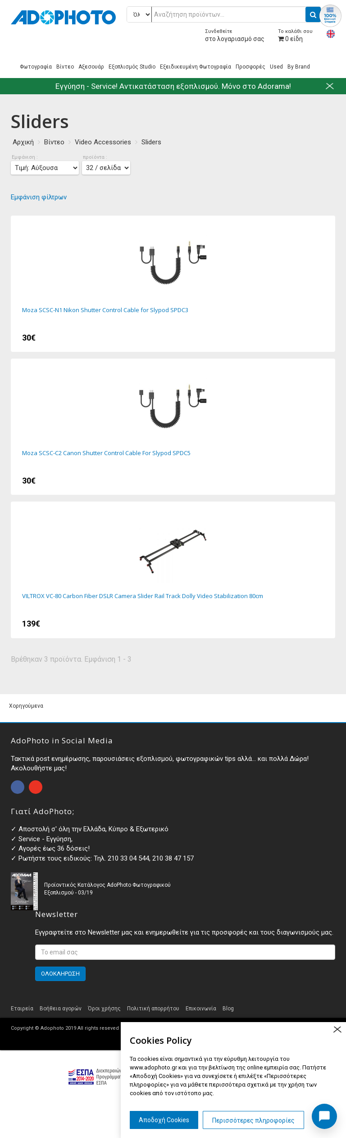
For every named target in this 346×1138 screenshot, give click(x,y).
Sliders (151, 142)
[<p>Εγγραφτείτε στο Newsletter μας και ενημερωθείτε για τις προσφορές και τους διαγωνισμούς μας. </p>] (185, 952)
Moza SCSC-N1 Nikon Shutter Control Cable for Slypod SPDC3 (173, 284)
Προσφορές (250, 67)
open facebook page (17, 787)
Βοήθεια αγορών (61, 1008)
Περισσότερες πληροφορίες (253, 1120)
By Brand (298, 67)
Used (276, 67)
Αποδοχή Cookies (164, 1120)
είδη (295, 35)
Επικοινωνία (201, 1008)
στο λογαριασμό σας (234, 35)
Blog (228, 1008)
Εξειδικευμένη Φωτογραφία (195, 67)
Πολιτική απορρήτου (153, 1008)
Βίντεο (65, 67)
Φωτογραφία (36, 67)
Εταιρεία (22, 1008)
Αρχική (23, 142)
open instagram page (35, 787)
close (337, 1029)
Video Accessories (103, 142)
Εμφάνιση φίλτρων (39, 197)
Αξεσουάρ (91, 67)
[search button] (313, 14)
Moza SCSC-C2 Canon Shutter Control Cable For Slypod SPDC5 (173, 427)
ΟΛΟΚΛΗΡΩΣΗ (60, 973)
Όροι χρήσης (104, 1008)
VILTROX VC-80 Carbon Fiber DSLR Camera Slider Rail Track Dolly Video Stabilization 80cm (173, 570)
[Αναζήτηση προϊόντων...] (224, 14)
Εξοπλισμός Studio (132, 67)
